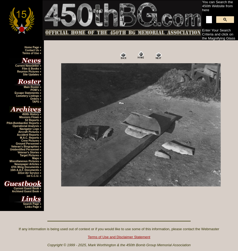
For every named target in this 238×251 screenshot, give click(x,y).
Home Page (32, 47)
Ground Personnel (28, 143)
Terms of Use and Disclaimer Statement (119, 237)
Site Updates (31, 74)
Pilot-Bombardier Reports (23, 123)
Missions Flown (29, 117)
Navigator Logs (30, 129)
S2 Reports (32, 120)
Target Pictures (30, 155)
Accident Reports (28, 134)
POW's (35, 90)
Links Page (32, 206)
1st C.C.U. (33, 175)
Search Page (31, 203)
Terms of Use (31, 53)
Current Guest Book (27, 188)
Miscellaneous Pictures (25, 161)
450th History (31, 114)
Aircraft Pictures (29, 131)
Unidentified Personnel (25, 149)
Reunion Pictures (28, 71)
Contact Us (32, 50)
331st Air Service (29, 173)
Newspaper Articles (27, 164)
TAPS (36, 101)
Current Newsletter (27, 65)
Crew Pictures (30, 140)
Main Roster (32, 87)
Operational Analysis (26, 126)
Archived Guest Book (26, 191)
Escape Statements (27, 92)
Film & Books (31, 68)
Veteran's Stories (29, 152)
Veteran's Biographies (25, 146)
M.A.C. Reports (30, 137)
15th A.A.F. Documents (25, 170)
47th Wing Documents (25, 167)
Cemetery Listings (28, 95)
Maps (36, 158)
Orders (35, 98)
